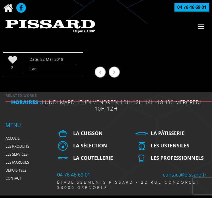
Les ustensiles (170, 145)
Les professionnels (177, 158)
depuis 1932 (16, 170)
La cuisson (88, 133)
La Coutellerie (93, 158)
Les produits (17, 146)
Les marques (17, 162)
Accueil (13, 138)
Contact (13, 178)
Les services (17, 154)
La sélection (90, 145)
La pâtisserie (167, 133)
